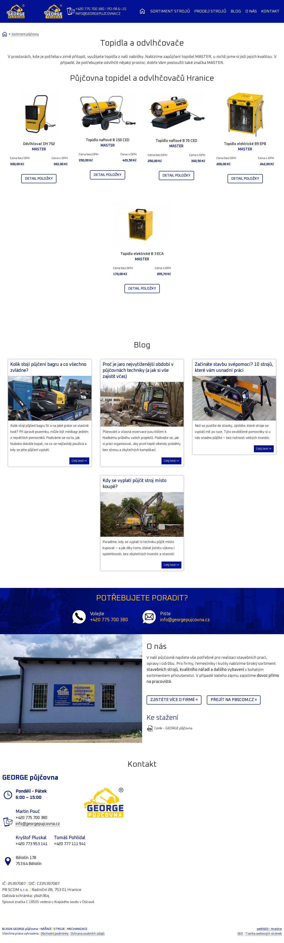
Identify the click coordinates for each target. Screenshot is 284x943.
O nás (251, 11)
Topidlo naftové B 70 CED (176, 141)
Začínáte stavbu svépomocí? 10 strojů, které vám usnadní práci (234, 367)
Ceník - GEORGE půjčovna (169, 728)
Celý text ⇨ (79, 460)
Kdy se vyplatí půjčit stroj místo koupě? (134, 483)
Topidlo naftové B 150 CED (107, 140)
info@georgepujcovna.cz (98, 13)
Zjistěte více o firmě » (174, 700)
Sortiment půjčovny (25, 34)
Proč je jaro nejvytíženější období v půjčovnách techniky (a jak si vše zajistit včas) (138, 370)
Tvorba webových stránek (263, 933)
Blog (236, 11)
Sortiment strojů (170, 11)
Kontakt (270, 11)
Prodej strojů (210, 11)
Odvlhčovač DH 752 (39, 144)
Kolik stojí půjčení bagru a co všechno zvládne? (48, 367)
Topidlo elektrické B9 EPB (245, 144)
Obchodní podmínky (54, 933)
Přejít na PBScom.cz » (234, 700)
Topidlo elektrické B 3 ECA (142, 254)
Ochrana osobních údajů (87, 933)
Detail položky (39, 178)
